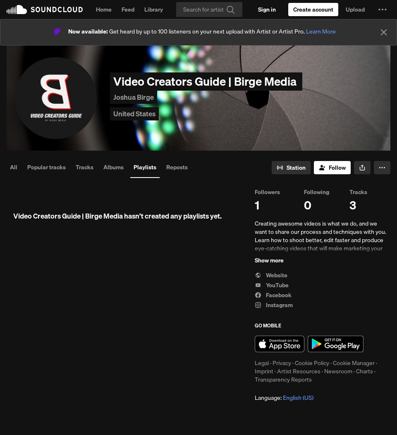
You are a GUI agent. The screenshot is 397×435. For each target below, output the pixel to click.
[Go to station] (291, 167)
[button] (382, 9)
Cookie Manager (354, 363)
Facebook (273, 295)
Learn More (321, 31)
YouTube (272, 285)
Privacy (282, 363)
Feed (128, 9)
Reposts (177, 167)
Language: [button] (284, 397)
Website (271, 275)
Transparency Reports (283, 379)
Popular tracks (46, 167)
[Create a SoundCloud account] (313, 9)
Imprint (264, 371)
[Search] (209, 9)
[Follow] (332, 167)
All (13, 167)
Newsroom (338, 371)
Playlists (145, 167)
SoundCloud (45, 9)
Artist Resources (298, 371)
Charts (364, 371)
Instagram (274, 305)
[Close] (383, 32)
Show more (269, 260)
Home (104, 9)
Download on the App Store (279, 344)
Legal (262, 363)
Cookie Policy (312, 363)
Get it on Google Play (336, 344)
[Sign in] (267, 9)
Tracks (84, 167)
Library (153, 9)
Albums (113, 167)
